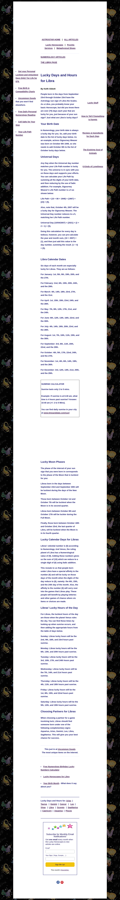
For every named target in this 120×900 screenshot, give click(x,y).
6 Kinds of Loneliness (93, 166)
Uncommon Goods (27, 98)
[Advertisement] (60, 15)
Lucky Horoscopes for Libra (56, 777)
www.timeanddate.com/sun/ (56, 413)
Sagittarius (73, 807)
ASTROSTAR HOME (51, 39)
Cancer (63, 804)
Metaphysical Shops (65, 48)
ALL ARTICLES (71, 39)
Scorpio (60, 807)
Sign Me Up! (60, 864)
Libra (51, 807)
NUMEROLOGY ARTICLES (53, 57)
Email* (48, 848)
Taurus (44, 804)
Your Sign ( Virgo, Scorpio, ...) (56, 855)
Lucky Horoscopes (54, 45)
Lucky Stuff (92, 103)
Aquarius (58, 811)
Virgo (43, 807)
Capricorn (47, 811)
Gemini (53, 804)
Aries (68, 801)
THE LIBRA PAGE (49, 62)
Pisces (69, 811)
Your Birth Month (51, 783)
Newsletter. (65, 870)
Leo (72, 804)
